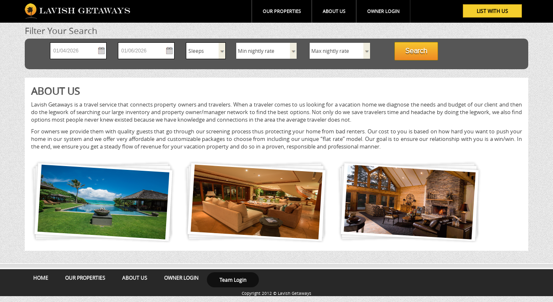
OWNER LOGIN (383, 11)
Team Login (232, 279)
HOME (40, 277)
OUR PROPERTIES (282, 11)
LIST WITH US (492, 11)
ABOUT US (334, 11)
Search (416, 51)
